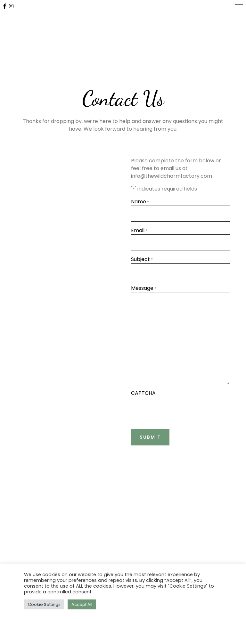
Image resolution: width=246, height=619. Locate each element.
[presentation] (179, 409)
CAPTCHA (143, 393)
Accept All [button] (81, 604)
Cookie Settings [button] (44, 604)
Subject (142, 259)
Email (139, 230)
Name (140, 201)
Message (143, 288)
